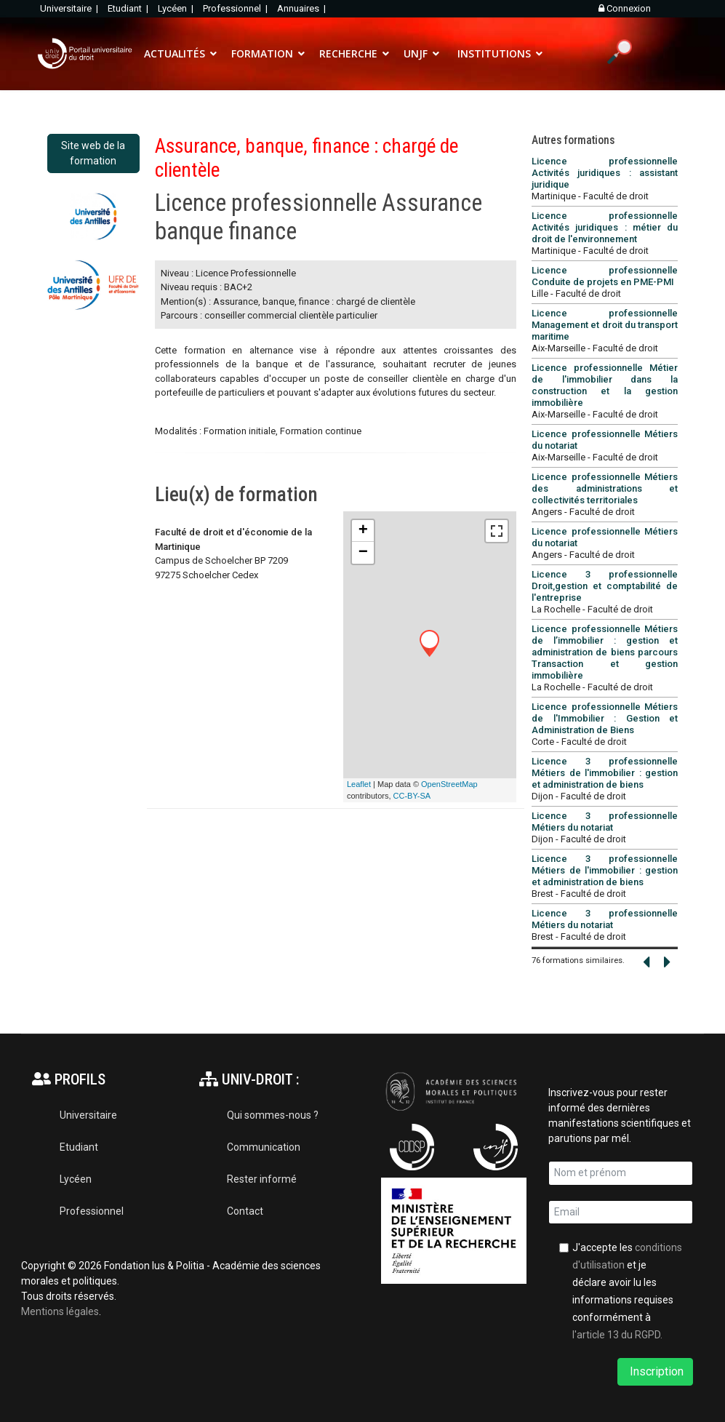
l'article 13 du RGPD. (617, 1335)
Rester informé (262, 1179)
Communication (263, 1147)
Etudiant (79, 1147)
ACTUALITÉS (174, 53)
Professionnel (92, 1211)
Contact (245, 1211)
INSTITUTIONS (494, 53)
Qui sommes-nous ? (273, 1115)
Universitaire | (70, 8)
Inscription (655, 1371)
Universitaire (88, 1115)
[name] (621, 1173)
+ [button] (363, 531)
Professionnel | (236, 8)
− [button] (363, 553)
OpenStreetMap (449, 784)
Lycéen (76, 1179)
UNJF (416, 53)
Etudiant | (129, 8)
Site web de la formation (93, 153)
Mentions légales (60, 1311)
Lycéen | (177, 8)
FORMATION (262, 53)
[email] (621, 1212)
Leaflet (359, 784)
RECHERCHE (348, 53)
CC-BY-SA (412, 795)
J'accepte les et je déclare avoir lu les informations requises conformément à (627, 1291)
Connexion (624, 8)
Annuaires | (302, 8)
